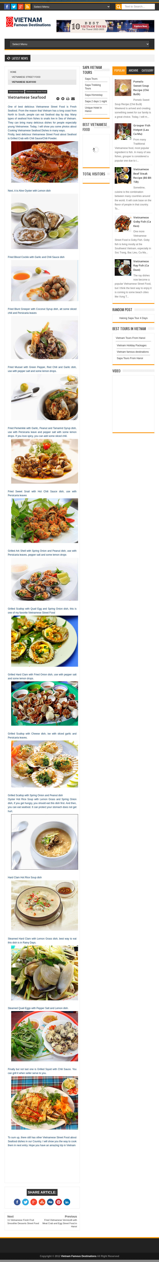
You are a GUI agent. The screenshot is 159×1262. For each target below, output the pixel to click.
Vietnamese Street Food (26, 77)
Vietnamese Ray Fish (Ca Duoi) (141, 265)
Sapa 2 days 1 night (96, 101)
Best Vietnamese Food (95, 127)
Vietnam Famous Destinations (78, 1256)
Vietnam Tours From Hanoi (130, 338)
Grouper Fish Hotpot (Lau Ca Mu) (141, 129)
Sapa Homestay (93, 94)
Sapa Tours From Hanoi (130, 358)
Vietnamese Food (16, 92)
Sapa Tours (91, 78)
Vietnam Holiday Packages (133, 346)
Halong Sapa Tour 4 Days (133, 318)
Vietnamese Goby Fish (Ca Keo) (142, 222)
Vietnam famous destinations (133, 351)
